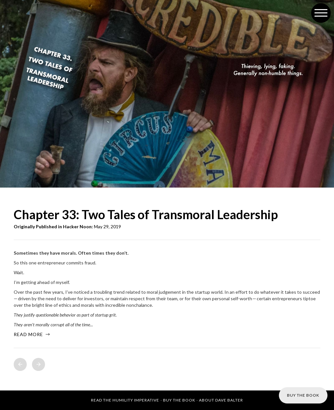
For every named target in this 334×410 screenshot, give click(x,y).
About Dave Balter (221, 400)
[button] (321, 13)
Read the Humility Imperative (125, 400)
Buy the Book (179, 400)
